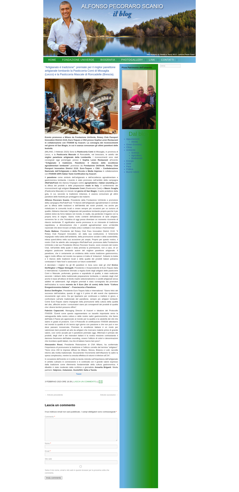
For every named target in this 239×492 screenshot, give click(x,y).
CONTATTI (167, 60)
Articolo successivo (109, 395)
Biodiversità (136, 158)
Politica (129, 169)
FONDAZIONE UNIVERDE (78, 60)
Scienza (135, 153)
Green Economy (134, 144)
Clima (129, 147)
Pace (128, 166)
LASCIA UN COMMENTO (84, 381)
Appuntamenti (132, 139)
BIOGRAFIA (107, 60)
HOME (52, 60)
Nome (48, 443)
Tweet (78, 374)
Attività (134, 142)
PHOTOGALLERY (132, 60)
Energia (130, 161)
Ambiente (130, 150)
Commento (50, 417)
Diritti (128, 163)
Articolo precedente (54, 395)
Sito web (48, 459)
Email (48, 451)
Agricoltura (136, 155)
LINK (152, 60)
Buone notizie (132, 172)
